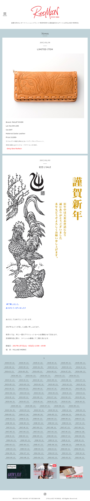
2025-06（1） (10, 367)
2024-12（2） (81, 367)
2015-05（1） (67, 444)
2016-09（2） (38, 436)
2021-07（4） (52, 397)
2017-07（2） (66, 427)
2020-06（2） (59, 406)
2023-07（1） (81, 380)
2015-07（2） (39, 444)
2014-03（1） (53, 453)
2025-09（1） (66, 363)
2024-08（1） (52, 371)
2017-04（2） (24, 431)
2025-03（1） (53, 367)
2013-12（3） (67, 453)
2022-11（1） (81, 384)
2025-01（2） (67, 367)
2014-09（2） (80, 449)
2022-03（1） (25, 393)
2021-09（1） (24, 397)
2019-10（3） (81, 410)
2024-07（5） (66, 371)
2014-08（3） (11, 453)
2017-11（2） (11, 427)
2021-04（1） (10, 401)
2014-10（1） (66, 449)
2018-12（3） (24, 419)
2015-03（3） (11, 449)
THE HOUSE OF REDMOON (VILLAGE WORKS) (39, 498)
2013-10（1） (80, 453)
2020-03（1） (25, 410)
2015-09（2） (10, 444)
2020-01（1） (53, 410)
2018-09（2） (52, 419)
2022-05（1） (81, 388)
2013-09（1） (11, 457)
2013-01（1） (66, 457)
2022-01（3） (53, 393)
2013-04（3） (39, 457)
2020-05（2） (74, 406)
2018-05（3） (24, 423)
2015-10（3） (80, 440)
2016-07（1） (66, 436)
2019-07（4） (24, 414)
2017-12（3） (80, 423)
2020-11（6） (66, 401)
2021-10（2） (10, 397)
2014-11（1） (52, 449)
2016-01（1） (39, 440)
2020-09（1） (16, 406)
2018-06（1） (11, 423)
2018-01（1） (67, 423)
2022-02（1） (39, 393)
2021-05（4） (80, 397)
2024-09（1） (38, 371)
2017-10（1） (24, 427)
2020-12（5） (52, 401)
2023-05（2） (10, 384)
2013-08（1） (25, 457)
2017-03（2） (38, 431)
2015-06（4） (53, 444)
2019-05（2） (53, 414)
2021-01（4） (38, 401)
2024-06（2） (80, 371)
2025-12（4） (38, 363)
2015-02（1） (25, 449)
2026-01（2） (24, 363)
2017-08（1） (52, 427)
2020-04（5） (10, 410)
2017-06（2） (80, 427)
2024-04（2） (31, 375)
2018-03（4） (39, 423)
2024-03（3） (45, 375)
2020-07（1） (45, 406)
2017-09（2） (38, 427)
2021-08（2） (38, 397)
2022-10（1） (10, 388)
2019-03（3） (81, 414)
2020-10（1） (80, 401)
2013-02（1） (53, 457)
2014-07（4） (25, 453)
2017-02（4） (52, 431)
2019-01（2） (11, 419)
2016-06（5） (80, 436)
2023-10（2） (38, 380)
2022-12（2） (67, 384)
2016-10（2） (24, 436)
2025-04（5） (38, 367)
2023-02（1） (39, 384)
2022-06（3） (66, 388)
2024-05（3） (16, 375)
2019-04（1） (67, 414)
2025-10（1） (52, 363)
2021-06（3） (66, 397)
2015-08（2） (24, 444)
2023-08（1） (66, 380)
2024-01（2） (74, 375)
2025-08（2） (80, 363)
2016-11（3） (10, 436)
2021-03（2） (24, 401)
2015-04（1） (81, 444)
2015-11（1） (66, 440)
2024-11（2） (10, 371)
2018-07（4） (80, 419)
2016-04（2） (11, 440)
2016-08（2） (52, 436)
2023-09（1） (52, 380)
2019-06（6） (38, 414)
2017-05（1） (10, 431)
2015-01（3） (39, 449)
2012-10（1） (80, 457)
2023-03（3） (24, 384)
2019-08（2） (10, 414)
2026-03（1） (10, 363)
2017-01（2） (66, 431)
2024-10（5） (24, 371)
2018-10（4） (38, 419)
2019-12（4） (67, 410)
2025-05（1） (24, 367)
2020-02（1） (39, 410)
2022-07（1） (52, 388)
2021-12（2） (67, 393)
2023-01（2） (53, 384)
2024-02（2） (60, 375)
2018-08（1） (66, 419)
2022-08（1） (38, 388)
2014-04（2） (39, 453)
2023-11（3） (24, 380)
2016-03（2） (26, 440)
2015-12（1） (53, 440)
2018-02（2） (53, 423)
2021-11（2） (81, 393)
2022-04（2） (10, 393)
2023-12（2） (10, 380)
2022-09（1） (24, 388)
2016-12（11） (80, 431)
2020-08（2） (30, 406)
